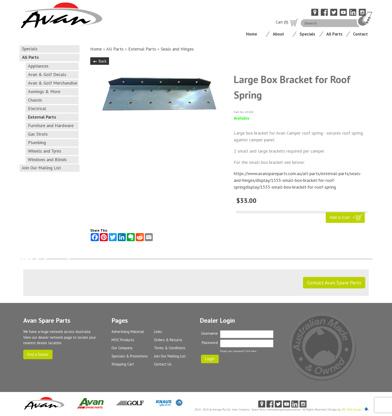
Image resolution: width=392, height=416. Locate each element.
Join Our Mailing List (41, 168)
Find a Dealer (37, 354)
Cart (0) (287, 22)
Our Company (122, 347)
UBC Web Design (351, 409)
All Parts (334, 34)
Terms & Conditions (169, 347)
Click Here (250, 351)
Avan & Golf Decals (47, 74)
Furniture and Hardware (51, 125)
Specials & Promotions (130, 356)
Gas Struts (38, 134)
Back (99, 61)
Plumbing (37, 142)
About (278, 34)
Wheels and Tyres (44, 151)
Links (158, 331)
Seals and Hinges (177, 49)
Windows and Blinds (47, 159)
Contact (360, 34)
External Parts (42, 117)
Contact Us (163, 364)
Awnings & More (44, 91)
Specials (307, 34)
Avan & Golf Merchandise (52, 83)
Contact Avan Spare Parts (334, 282)
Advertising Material (128, 331)
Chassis (35, 100)
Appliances (38, 66)
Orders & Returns (168, 339)
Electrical (37, 108)
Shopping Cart (123, 364)
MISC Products (123, 339)
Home (251, 34)
